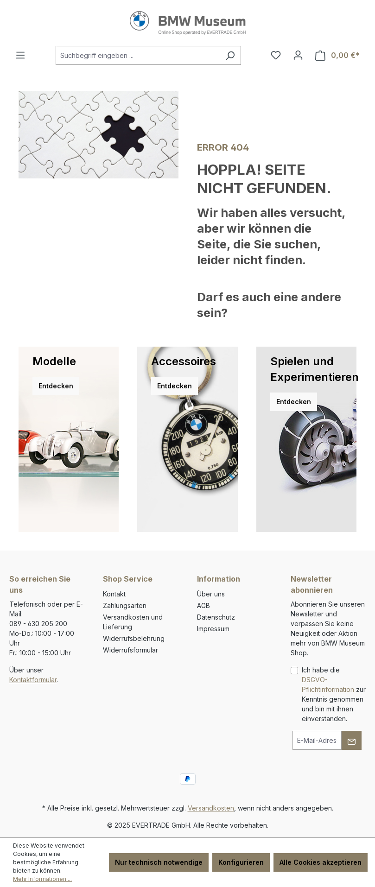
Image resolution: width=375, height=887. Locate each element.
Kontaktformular (33, 680)
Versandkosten (211, 808)
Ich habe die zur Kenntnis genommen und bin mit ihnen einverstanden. (334, 694)
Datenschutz (216, 617)
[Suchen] (230, 55)
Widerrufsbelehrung (134, 638)
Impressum (213, 629)
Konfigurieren (241, 862)
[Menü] (20, 55)
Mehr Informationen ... (42, 878)
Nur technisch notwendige (159, 862)
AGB (203, 605)
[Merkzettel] (276, 55)
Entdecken (55, 386)
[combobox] (138, 55)
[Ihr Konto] (298, 55)
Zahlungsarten (124, 605)
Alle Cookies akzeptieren (321, 862)
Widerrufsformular (130, 650)
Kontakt (114, 594)
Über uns (211, 594)
